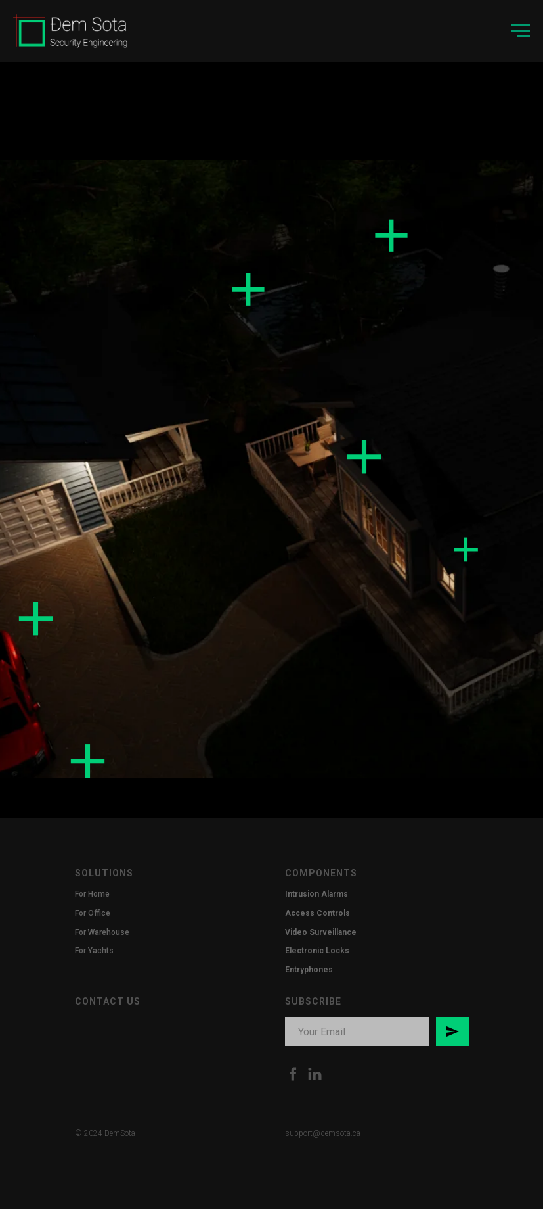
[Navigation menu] (520, 30)
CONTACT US (108, 1001)
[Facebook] (293, 1074)
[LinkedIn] (315, 1074)
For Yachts (94, 950)
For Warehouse (102, 932)
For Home (92, 894)
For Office (92, 913)
